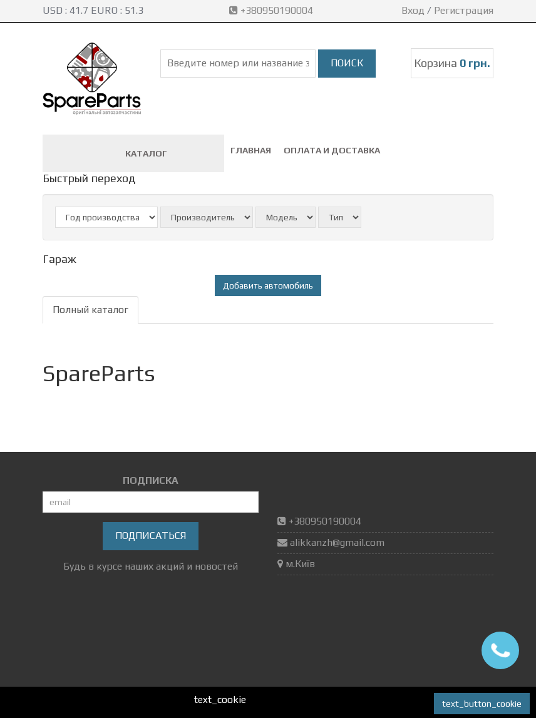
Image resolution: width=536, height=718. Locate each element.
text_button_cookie (482, 704)
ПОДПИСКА (150, 480)
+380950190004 (272, 10)
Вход (413, 10)
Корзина (452, 62)
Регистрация (463, 10)
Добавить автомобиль (268, 285)
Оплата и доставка (332, 150)
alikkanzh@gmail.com (337, 542)
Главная (250, 150)
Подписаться (150, 535)
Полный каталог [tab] (90, 309)
